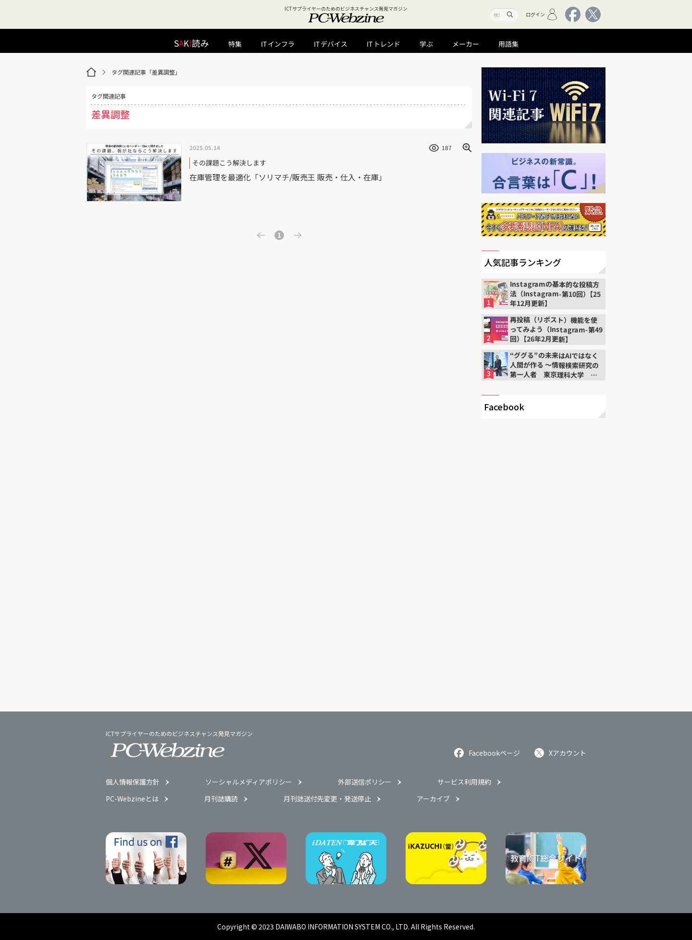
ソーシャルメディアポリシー (248, 782)
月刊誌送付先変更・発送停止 (327, 798)
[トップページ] (91, 72)
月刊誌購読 (221, 798)
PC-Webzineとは (132, 798)
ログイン (542, 14)
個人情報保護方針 (133, 782)
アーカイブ (433, 798)
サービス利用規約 (464, 782)
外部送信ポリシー (365, 782)
